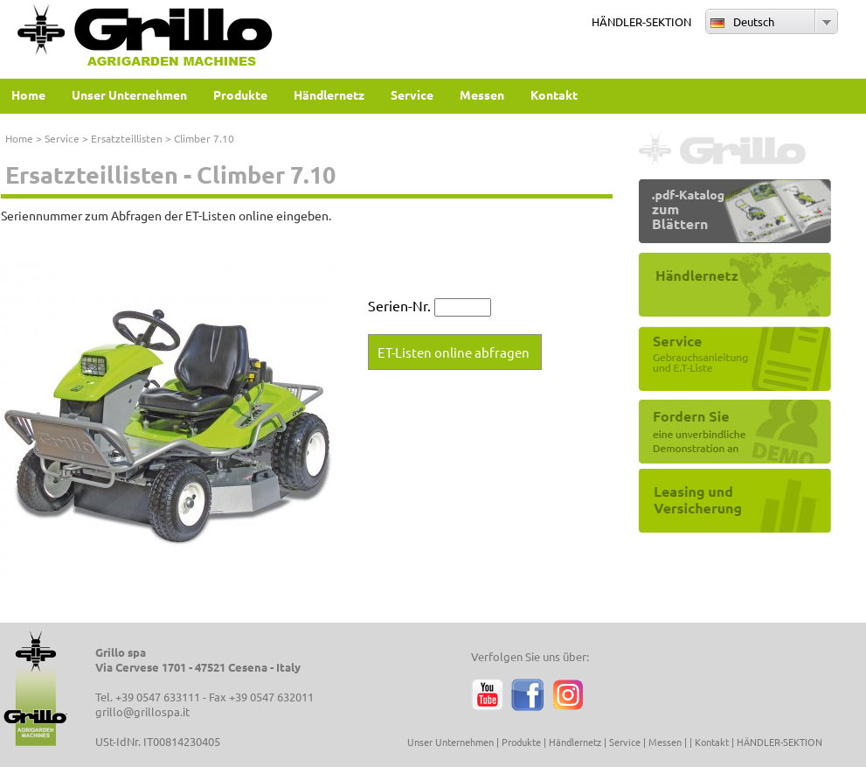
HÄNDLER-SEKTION (641, 21)
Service (62, 138)
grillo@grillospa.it (142, 711)
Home (19, 138)
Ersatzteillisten (127, 138)
